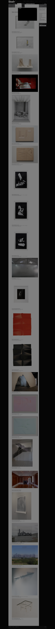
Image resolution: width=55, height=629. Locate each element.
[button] (36, 8)
